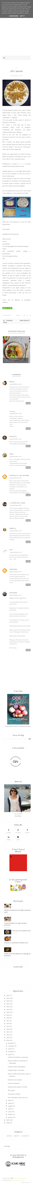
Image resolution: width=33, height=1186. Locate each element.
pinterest (27, 831)
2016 (7, 1024)
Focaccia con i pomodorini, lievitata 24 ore (16, 943)
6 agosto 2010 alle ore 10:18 (15, 384)
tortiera (21, 164)
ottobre (10, 1049)
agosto (10, 1054)
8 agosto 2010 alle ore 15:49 (15, 572)
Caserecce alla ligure (14, 1083)
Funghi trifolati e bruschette (16, 1070)
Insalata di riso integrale (15, 1080)
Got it (22, 16)
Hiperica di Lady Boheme (19, 475)
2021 (7, 1009)
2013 (7, 1032)
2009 (7, 1120)
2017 (7, 1021)
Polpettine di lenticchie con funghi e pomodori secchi (17, 911)
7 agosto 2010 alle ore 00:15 (15, 505)
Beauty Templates (20, 1178)
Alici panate (11, 1090)
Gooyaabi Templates (18, 1180)
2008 (7, 1123)
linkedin (9, 838)
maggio (10, 1106)
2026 (7, 995)
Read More (18, 816)
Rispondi (28, 403)
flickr (18, 838)
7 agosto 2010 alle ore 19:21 (15, 531)
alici (16, 67)
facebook (8, 831)
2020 (7, 1012)
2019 (7, 1015)
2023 (7, 1004)
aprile (9, 1109)
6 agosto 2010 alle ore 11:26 (15, 439)
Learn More (13, 16)
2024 (7, 1001)
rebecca (13, 528)
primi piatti (17, 1136)
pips (11, 550)
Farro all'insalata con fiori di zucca (18, 1098)
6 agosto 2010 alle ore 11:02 (15, 413)
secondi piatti (25, 1136)
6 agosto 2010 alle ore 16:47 (15, 478)
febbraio (10, 1114)
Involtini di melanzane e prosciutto (18, 1057)
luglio (10, 1100)
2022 (7, 1007)
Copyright (7, 1146)
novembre (11, 1046)
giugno (10, 1103)
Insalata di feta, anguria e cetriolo (17, 1087)
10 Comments (6, 315)
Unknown (13, 569)
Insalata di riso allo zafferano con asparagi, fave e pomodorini (18, 954)
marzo (10, 1112)
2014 (7, 1029)
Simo (11, 454)
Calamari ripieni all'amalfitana (16, 1067)
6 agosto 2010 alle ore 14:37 (15, 456)
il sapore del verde (17, 503)
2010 (7, 1040)
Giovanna (13, 593)
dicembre (11, 1043)
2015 (7, 1026)
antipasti (9, 1136)
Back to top (26, 1182)
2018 (7, 1018)
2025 (7, 998)
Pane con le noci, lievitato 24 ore (21, 930)
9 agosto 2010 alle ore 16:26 (15, 595)
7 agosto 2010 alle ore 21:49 (15, 552)
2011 (7, 1038)
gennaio (10, 1117)
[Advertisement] (16, 32)
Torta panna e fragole (14, 1094)
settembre (11, 1052)
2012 (7, 1035)
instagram (18, 831)
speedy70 (13, 436)
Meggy (12, 382)
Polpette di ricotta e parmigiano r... (12, 360)
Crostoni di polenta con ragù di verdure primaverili (15, 924)
